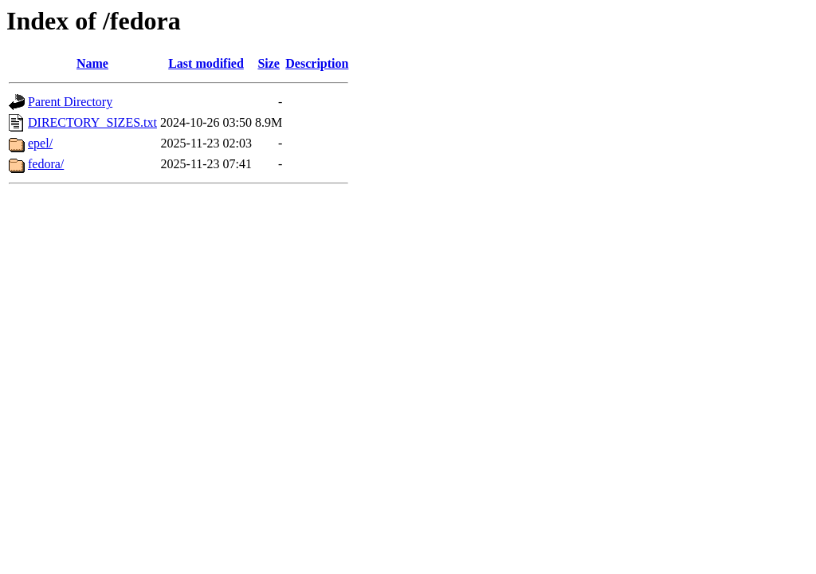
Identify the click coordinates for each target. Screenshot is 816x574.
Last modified (206, 63)
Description (316, 63)
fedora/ (46, 164)
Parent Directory (70, 101)
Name (92, 63)
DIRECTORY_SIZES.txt (92, 122)
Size (268, 63)
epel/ (40, 143)
